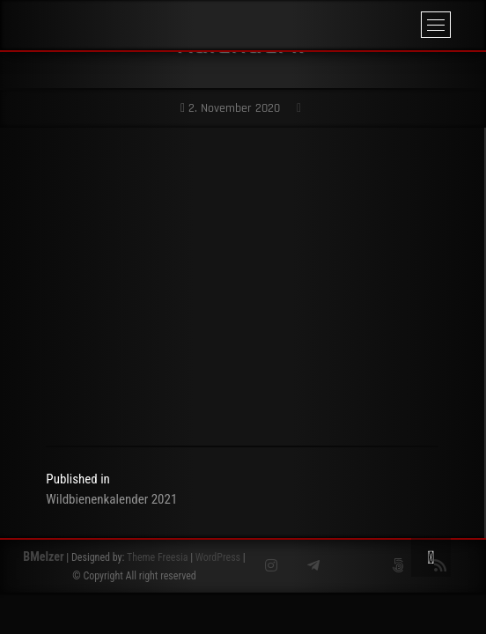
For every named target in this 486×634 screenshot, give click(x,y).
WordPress (217, 557)
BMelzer (43, 556)
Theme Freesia (157, 557)
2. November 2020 (230, 108)
